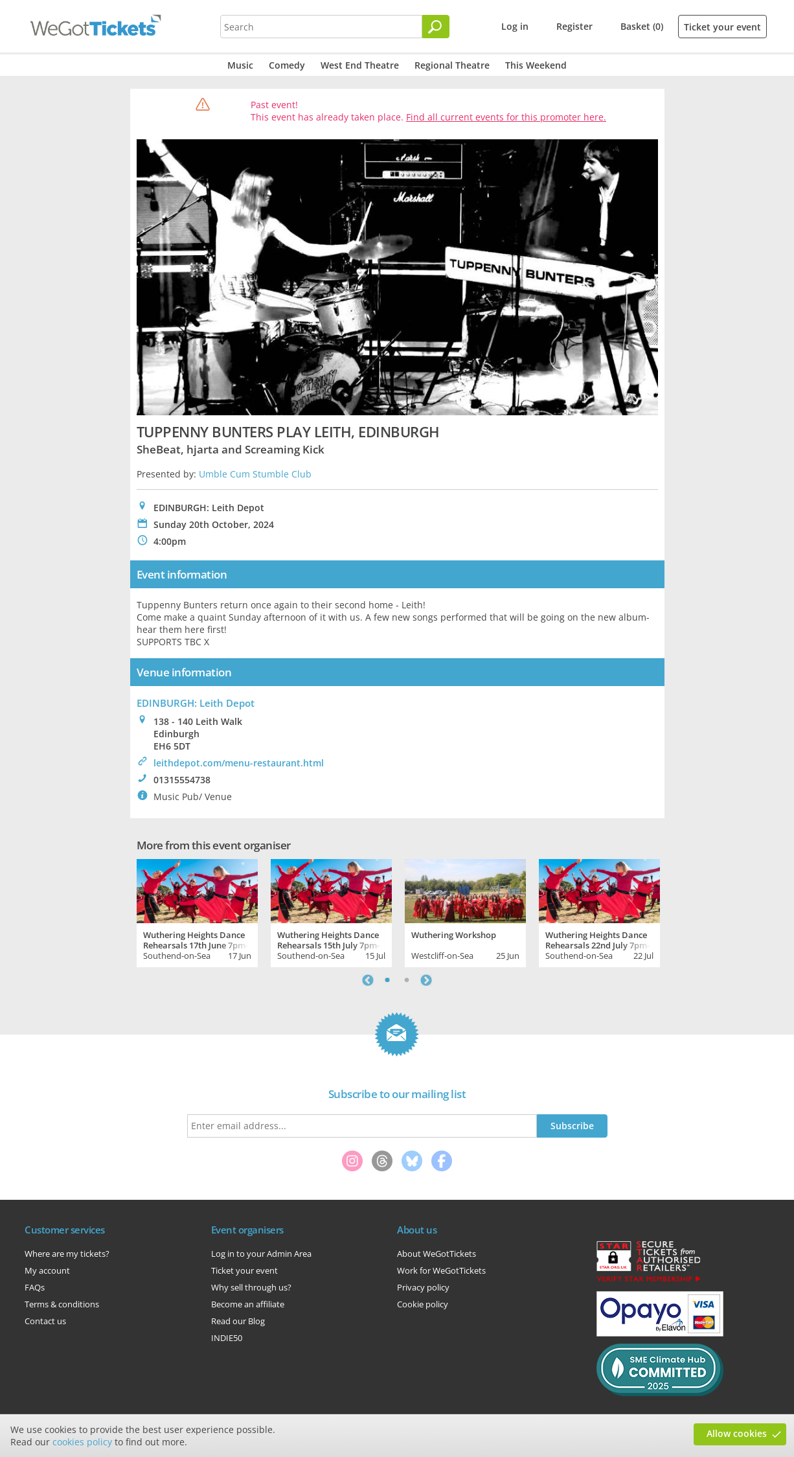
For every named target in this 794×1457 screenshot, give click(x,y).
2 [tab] (406, 980)
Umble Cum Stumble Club (255, 474)
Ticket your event (722, 27)
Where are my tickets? (67, 1253)
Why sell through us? (251, 1287)
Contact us (45, 1321)
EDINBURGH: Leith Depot (196, 702)
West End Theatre (360, 65)
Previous (367, 980)
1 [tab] (387, 980)
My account (47, 1270)
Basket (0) (641, 26)
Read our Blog (238, 1321)
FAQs (35, 1287)
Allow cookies (737, 1433)
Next (426, 980)
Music (240, 65)
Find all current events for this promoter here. (506, 117)
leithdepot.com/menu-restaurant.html (238, 763)
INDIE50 (226, 1338)
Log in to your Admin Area (261, 1253)
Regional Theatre (452, 65)
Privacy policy (423, 1287)
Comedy (287, 65)
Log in (514, 26)
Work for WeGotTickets (441, 1270)
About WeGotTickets (436, 1253)
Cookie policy (422, 1304)
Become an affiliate (247, 1304)
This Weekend (536, 65)
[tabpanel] (197, 911)
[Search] (435, 26)
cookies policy (82, 1442)
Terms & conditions (62, 1304)
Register (574, 26)
